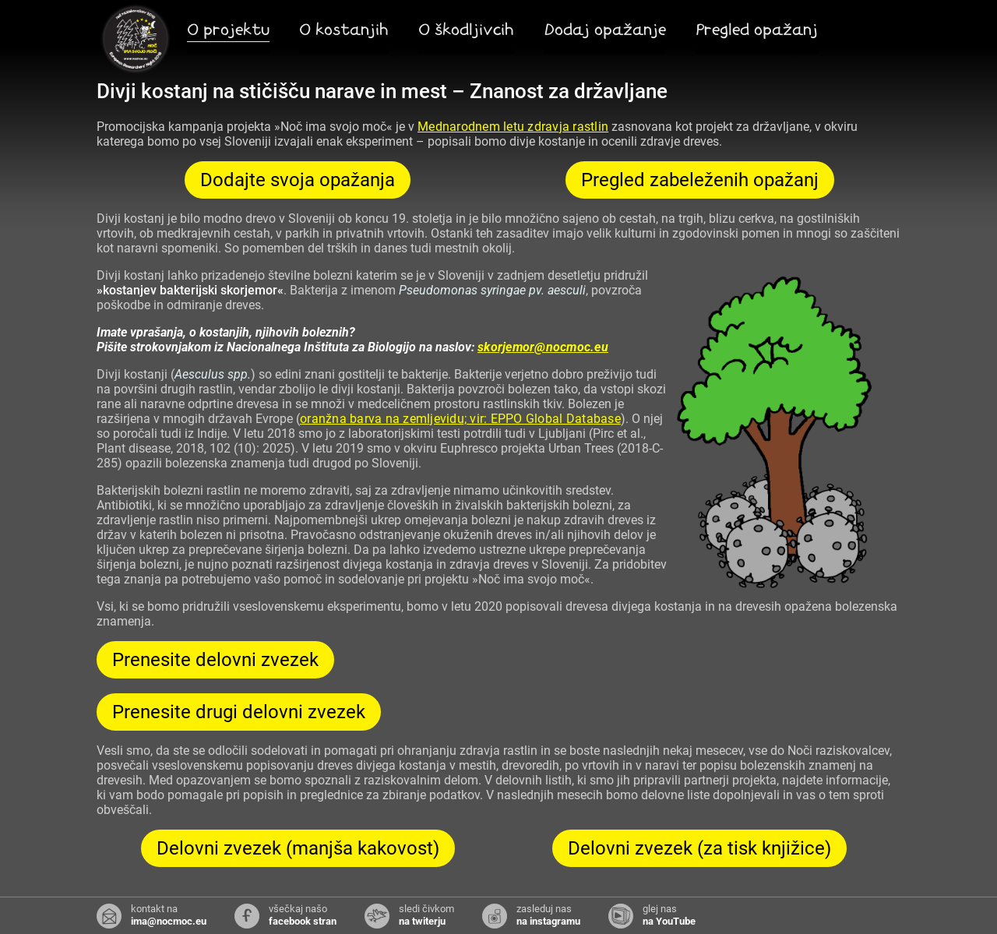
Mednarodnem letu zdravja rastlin (512, 126)
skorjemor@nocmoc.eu (542, 347)
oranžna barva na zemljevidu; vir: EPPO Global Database (460, 418)
